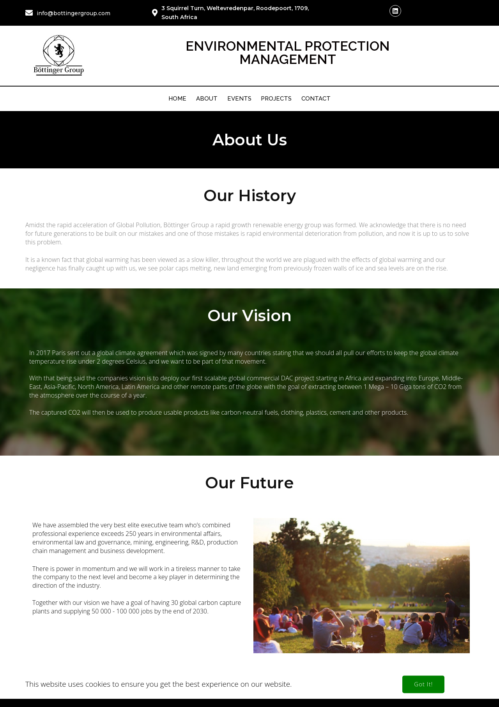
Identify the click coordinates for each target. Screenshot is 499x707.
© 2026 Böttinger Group (249, 692)
